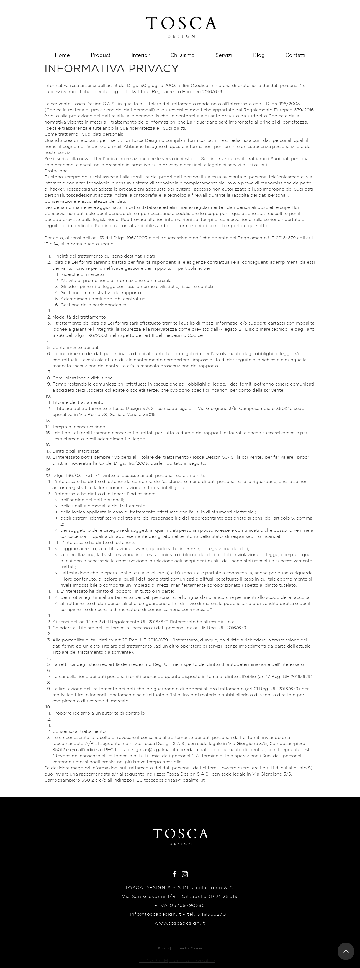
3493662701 (212, 913)
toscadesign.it (81, 194)
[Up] (346, 951)
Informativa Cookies (187, 948)
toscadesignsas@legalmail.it (145, 749)
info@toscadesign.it (155, 913)
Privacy (163, 948)
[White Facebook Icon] (175, 874)
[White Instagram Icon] (185, 874)
